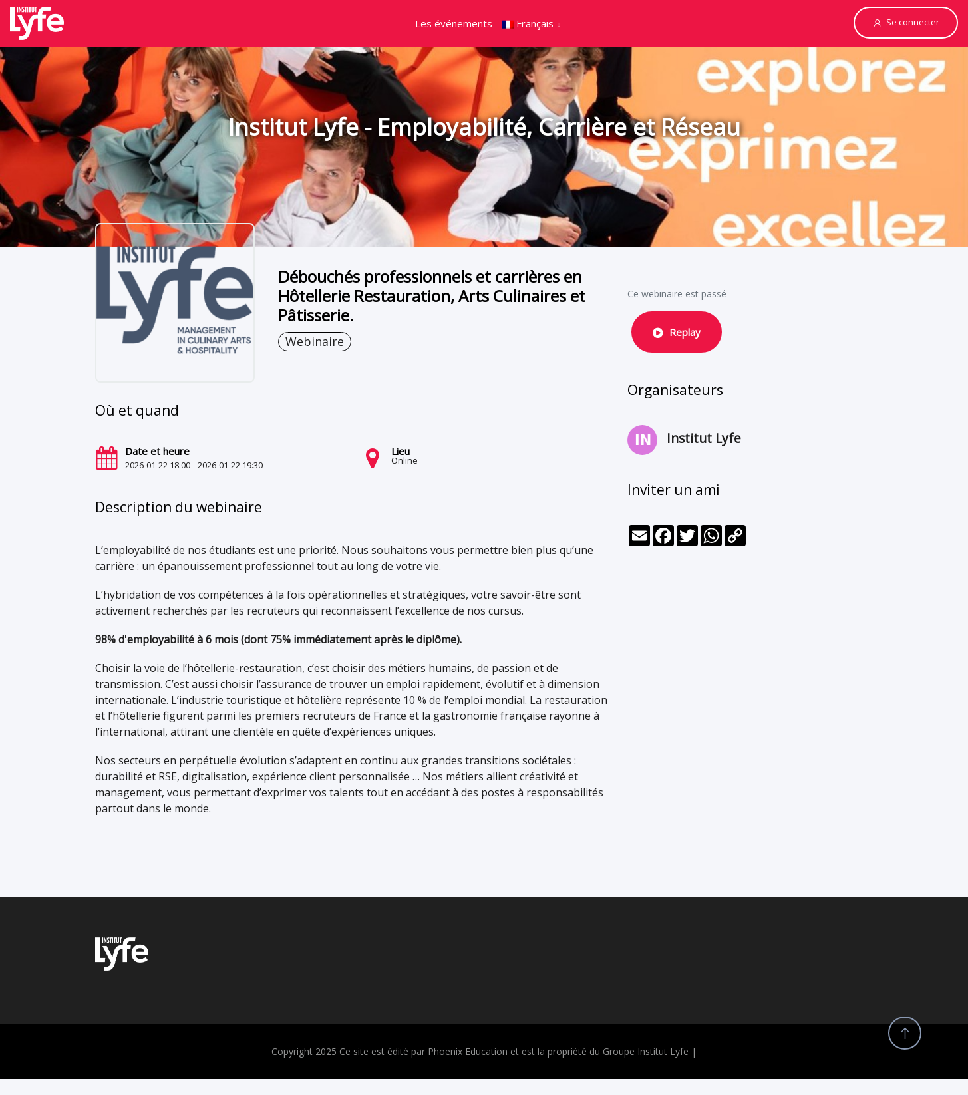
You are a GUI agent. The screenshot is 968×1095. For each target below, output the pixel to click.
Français (528, 23)
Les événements (453, 23)
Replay (677, 332)
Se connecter (905, 22)
